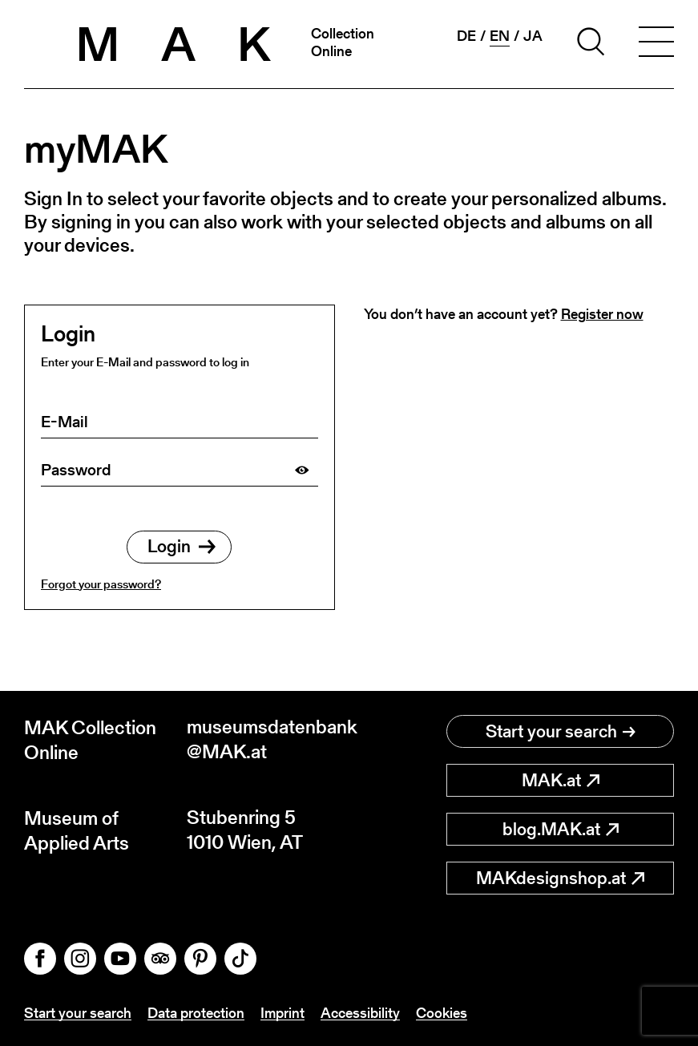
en (500, 36)
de (466, 36)
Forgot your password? (101, 584)
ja (533, 36)
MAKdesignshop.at (560, 878)
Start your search (560, 731)
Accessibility (360, 1013)
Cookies (441, 1013)
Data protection (195, 1013)
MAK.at (560, 780)
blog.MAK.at (560, 829)
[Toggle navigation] (656, 44)
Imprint (282, 1013)
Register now (602, 314)
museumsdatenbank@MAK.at (268, 740)
